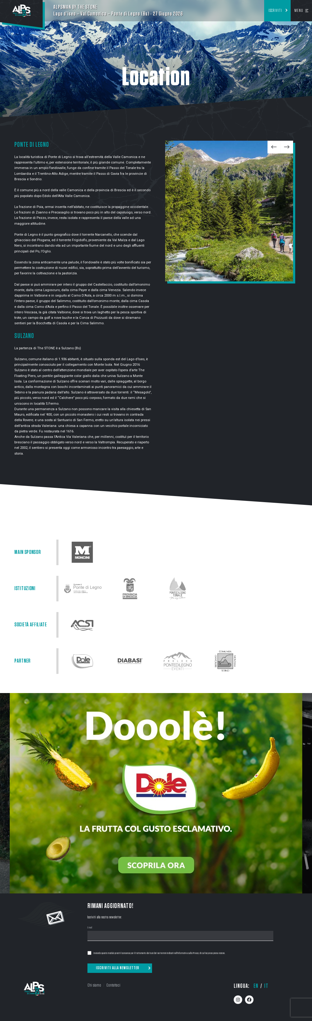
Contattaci (113, 985)
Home (149, 54)
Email (89, 928)
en (256, 986)
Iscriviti (275, 11)
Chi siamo (94, 985)
